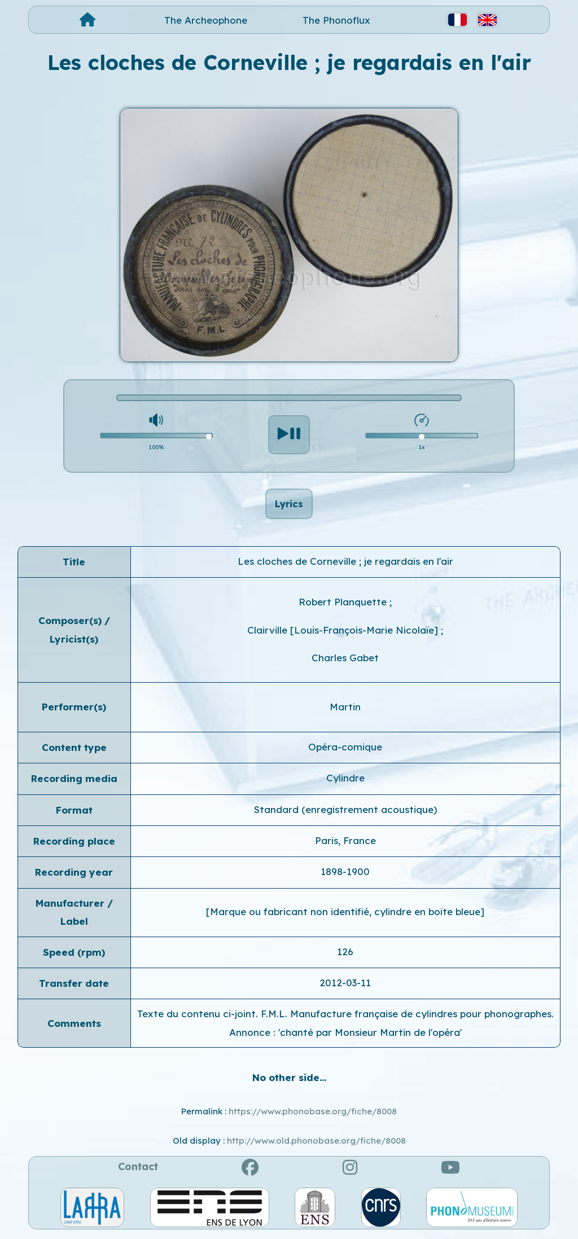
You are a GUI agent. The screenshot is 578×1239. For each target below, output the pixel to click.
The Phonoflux (336, 20)
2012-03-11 (345, 986)
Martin (345, 711)
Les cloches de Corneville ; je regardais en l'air (345, 565)
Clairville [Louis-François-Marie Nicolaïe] (344, 634)
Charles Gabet (345, 661)
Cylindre (345, 782)
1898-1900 (345, 875)
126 (345, 955)
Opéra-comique (345, 751)
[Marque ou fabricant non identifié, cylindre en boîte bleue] (345, 915)
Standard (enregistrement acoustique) (345, 813)
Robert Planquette (344, 606)
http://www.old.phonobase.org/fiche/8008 (316, 1144)
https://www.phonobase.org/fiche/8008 (313, 1114)
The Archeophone (205, 20)
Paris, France (345, 844)
